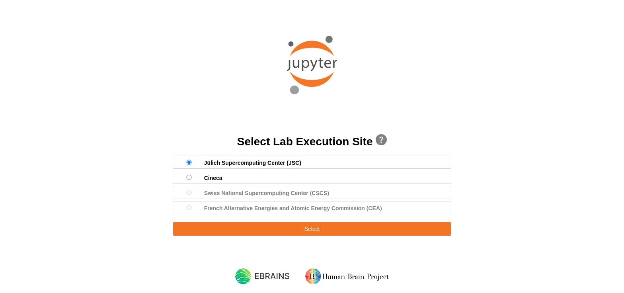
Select (312, 229)
